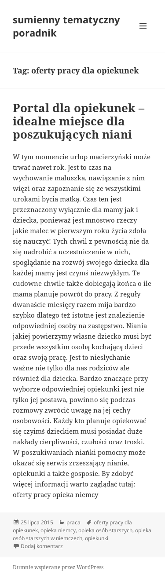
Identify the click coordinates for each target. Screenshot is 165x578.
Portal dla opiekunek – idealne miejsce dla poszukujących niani (78, 121)
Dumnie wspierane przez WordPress (58, 567)
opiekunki (96, 538)
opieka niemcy (58, 530)
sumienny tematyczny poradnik (66, 26)
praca (73, 522)
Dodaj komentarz (42, 546)
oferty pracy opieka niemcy (55, 494)
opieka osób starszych (105, 530)
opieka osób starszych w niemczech (82, 534)
